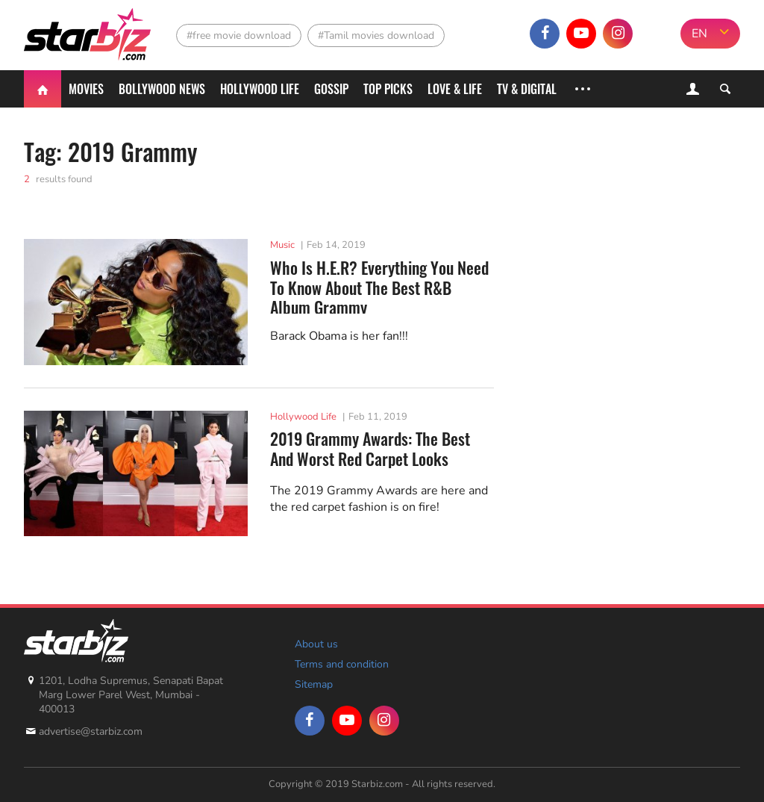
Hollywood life (259, 89)
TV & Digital (527, 89)
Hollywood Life (303, 416)
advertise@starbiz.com (91, 731)
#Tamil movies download (376, 35)
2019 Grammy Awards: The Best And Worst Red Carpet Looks (370, 448)
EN (699, 33)
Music (282, 245)
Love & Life (455, 89)
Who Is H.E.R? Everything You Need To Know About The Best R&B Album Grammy (379, 286)
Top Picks (388, 89)
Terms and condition (342, 664)
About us (316, 644)
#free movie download (239, 35)
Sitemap (314, 684)
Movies (86, 89)
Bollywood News (162, 89)
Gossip (331, 89)
